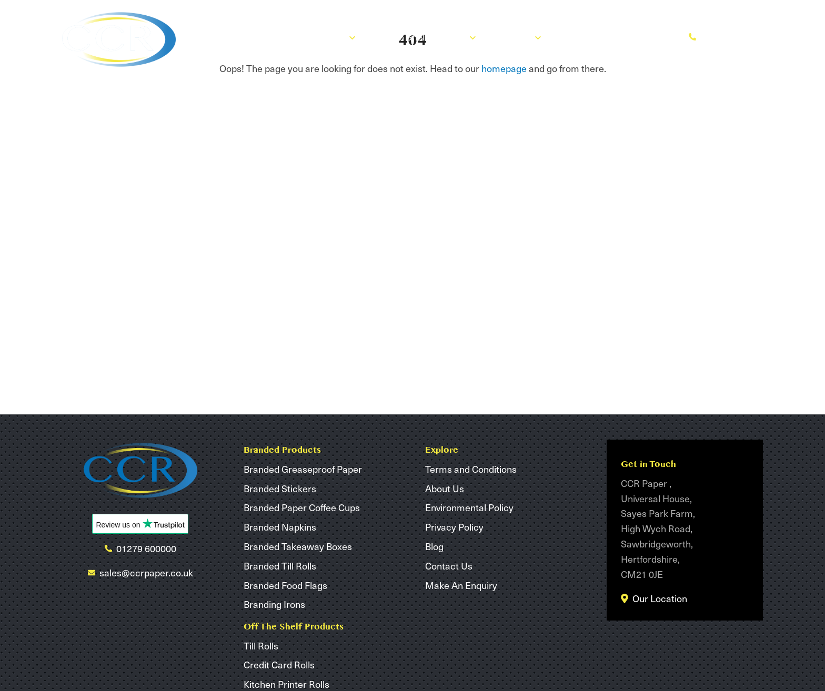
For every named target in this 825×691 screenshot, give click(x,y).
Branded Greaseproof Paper (303, 468)
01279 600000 (723, 36)
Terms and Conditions (471, 468)
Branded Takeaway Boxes (298, 546)
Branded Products (313, 36)
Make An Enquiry (632, 36)
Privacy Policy (454, 526)
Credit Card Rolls (279, 664)
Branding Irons (274, 604)
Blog (568, 36)
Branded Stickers (280, 488)
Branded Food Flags (285, 585)
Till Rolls (261, 645)
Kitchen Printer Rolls (286, 683)
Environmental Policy (469, 507)
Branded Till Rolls (280, 565)
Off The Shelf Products (425, 36)
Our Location (659, 598)
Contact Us (448, 565)
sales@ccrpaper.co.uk (146, 572)
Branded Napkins (280, 526)
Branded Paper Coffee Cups (302, 507)
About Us (517, 36)
